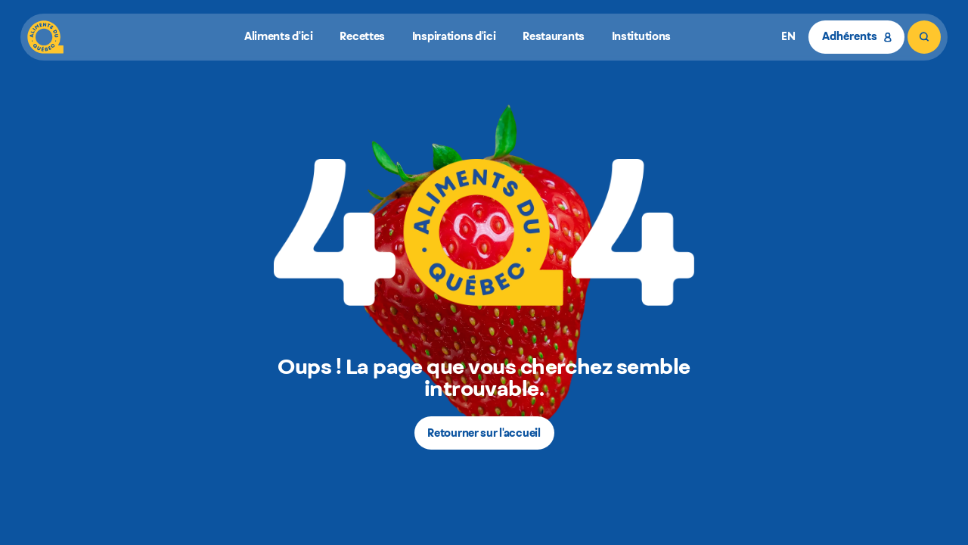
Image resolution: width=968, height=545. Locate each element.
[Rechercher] (924, 37)
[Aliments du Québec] (45, 37)
